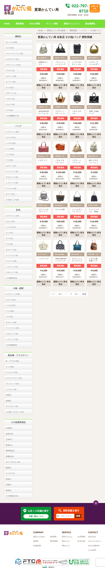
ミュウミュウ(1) (12, 267)
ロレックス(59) (11, 42)
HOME (7, 24)
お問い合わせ (92, 536)
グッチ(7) (9, 233)
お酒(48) (9, 428)
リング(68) (10, 367)
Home (40, 30)
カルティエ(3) (11, 250)
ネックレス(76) (11, 372)
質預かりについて (71, 24)
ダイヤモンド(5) (12, 406)
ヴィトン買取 (52, 24)
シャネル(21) (11, 305)
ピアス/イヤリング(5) (14, 378)
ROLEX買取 (34, 24)
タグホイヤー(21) (12, 59)
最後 (84, 294)
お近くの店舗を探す (94, 545)
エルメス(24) (11, 300)
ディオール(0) (11, 188)
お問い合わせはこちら (94, 8)
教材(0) (8, 468)
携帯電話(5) (10, 451)
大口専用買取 (81, 536)
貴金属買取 (90, 24)
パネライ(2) (10, 99)
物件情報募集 (54, 541)
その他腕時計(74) (12, 116)
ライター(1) (10, 473)
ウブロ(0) (9, 110)
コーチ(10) (10, 154)
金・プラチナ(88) (12, 361)
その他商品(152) (12, 496)
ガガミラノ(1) (11, 93)
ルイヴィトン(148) (13, 294)
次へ (77, 294)
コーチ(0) (9, 238)
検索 (78, 516)
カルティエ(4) (11, 76)
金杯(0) (8, 395)
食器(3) (8, 490)
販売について (66, 541)
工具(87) (9, 439)
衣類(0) (8, 485)
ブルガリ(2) (10, 70)
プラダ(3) (9, 244)
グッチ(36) (10, 311)
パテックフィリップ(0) (14, 53)
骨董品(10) (10, 456)
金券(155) (9, 434)
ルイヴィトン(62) (12, 132)
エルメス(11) (11, 137)
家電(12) (9, 445)
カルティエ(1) (11, 166)
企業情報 (35, 541)
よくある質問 (92, 550)
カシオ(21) (10, 87)
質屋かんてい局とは (39, 536)
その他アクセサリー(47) (15, 412)
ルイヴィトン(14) (12, 216)
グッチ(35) (10, 149)
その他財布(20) (11, 278)
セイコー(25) (11, 82)
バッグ (83, 30)
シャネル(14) (11, 227)
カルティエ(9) (11, 322)
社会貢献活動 (37, 545)
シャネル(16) (11, 143)
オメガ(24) (10, 48)
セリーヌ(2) (10, 194)
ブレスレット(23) (12, 384)
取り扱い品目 (81, 541)
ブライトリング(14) (13, 65)
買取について (66, 545)
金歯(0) (8, 401)
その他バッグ (95, 30)
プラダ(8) (9, 160)
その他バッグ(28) (12, 200)
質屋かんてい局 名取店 (56, 30)
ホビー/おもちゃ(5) (13, 462)
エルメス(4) (10, 221)
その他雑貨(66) (11, 345)
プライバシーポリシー (94, 541)
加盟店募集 (53, 536)
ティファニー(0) (12, 171)
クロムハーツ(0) (12, 177)
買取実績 (20, 24)
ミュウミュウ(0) (12, 183)
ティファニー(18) (12, 328)
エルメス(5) (10, 104)
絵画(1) (8, 479)
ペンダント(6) (11, 389)
